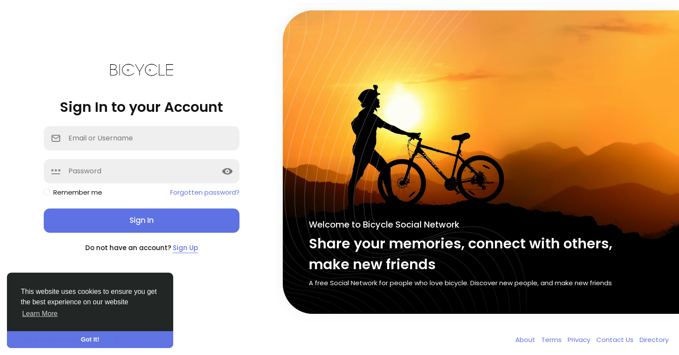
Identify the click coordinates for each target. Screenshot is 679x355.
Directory (654, 339)
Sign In (141, 220)
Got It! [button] (90, 339)
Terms (552, 339)
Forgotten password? (204, 192)
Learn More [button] (40, 313)
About (526, 339)
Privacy (580, 339)
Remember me (77, 192)
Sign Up (185, 247)
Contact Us (615, 339)
